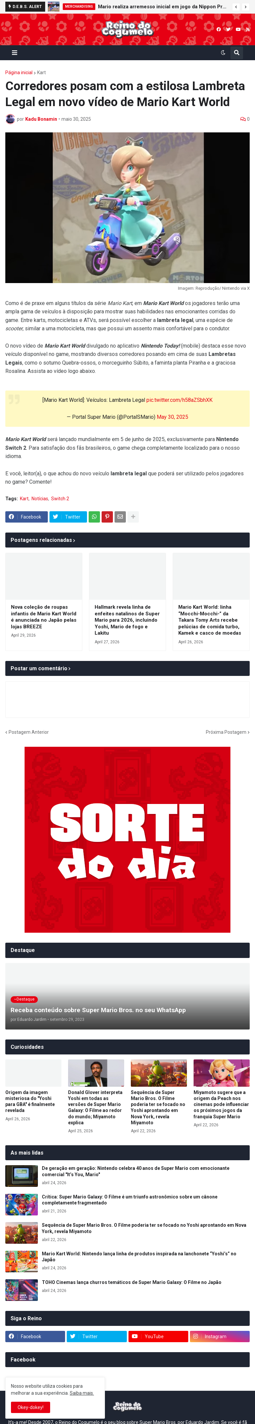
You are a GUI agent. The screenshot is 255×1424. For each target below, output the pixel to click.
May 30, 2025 (172, 417)
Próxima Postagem (226, 732)
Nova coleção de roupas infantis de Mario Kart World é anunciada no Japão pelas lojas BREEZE (43, 617)
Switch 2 (60, 498)
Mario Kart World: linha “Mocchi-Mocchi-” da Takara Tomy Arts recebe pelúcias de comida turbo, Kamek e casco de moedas (209, 620)
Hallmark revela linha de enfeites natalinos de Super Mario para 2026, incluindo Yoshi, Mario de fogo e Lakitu (127, 620)
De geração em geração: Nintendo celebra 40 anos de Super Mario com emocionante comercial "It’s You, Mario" (135, 1171)
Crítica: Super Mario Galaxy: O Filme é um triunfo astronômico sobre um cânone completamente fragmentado (129, 1199)
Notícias (40, 498)
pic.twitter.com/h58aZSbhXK (179, 400)
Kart (41, 72)
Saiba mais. (82, 1393)
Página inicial (19, 72)
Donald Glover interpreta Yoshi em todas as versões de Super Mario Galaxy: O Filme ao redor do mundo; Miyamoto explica (95, 1107)
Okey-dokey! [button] (30, 1407)
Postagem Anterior (29, 732)
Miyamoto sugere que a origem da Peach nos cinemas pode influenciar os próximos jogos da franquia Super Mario (221, 1104)
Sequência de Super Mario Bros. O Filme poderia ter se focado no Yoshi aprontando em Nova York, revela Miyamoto (158, 1107)
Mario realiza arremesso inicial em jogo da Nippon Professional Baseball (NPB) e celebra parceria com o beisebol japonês (163, 7)
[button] (236, 7)
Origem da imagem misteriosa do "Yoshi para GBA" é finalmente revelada (30, 1101)
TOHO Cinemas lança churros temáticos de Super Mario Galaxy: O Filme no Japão (131, 1282)
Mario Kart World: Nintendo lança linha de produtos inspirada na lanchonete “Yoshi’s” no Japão (139, 1256)
